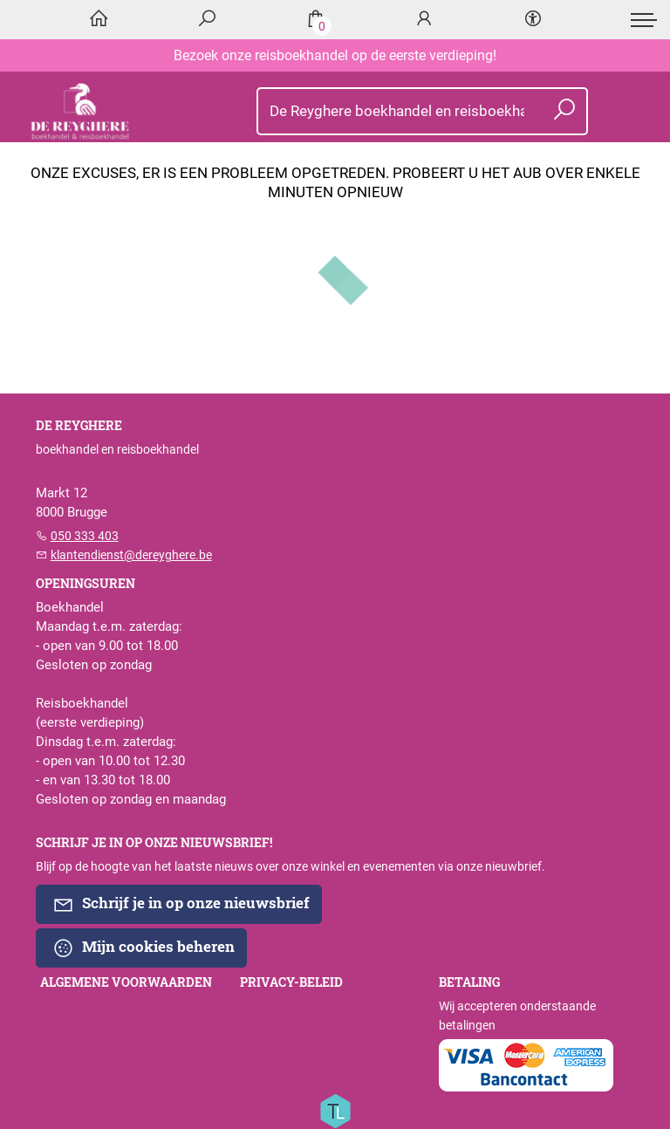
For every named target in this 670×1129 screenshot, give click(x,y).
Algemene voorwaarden (126, 982)
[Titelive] (335, 1110)
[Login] (424, 19)
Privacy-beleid (291, 982)
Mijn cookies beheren (143, 947)
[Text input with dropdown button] (394, 111)
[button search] (565, 111)
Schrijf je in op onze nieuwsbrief (181, 904)
